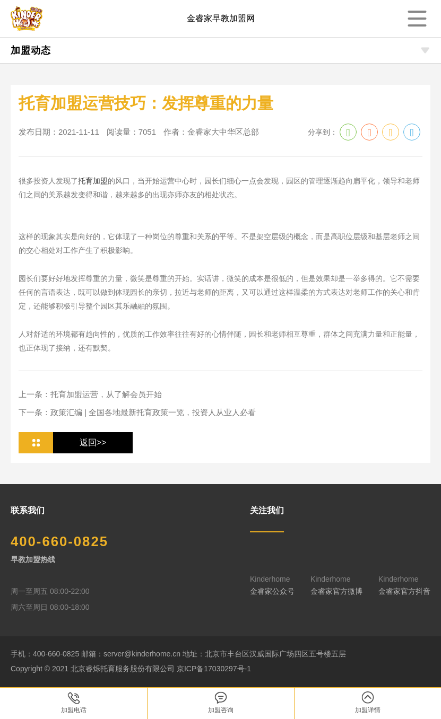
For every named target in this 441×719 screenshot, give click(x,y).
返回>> (93, 442)
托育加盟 (93, 181)
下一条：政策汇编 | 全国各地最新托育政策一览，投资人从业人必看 (137, 412)
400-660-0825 (60, 542)
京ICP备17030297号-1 (214, 668)
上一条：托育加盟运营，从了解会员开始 (90, 394)
